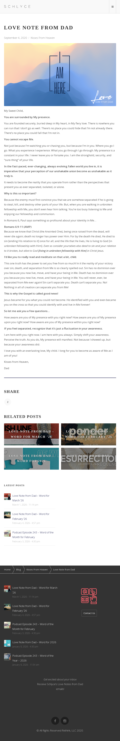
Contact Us (89, 613)
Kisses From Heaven (43, 38)
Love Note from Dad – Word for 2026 (34, 642)
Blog (18, 569)
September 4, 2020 (15, 38)
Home (7, 569)
